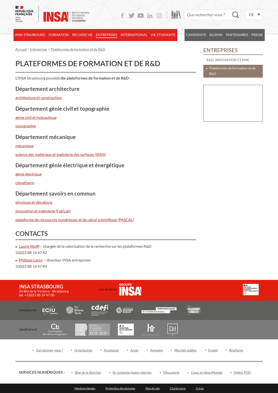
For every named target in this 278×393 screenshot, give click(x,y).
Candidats (196, 35)
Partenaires (237, 35)
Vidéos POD (242, 372)
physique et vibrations (33, 202)
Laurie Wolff (29, 246)
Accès (134, 350)
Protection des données (120, 388)
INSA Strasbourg (30, 35)
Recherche (82, 35)
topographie (25, 126)
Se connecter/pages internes (132, 372)
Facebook (122, 15)
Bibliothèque (176, 15)
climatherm (24, 182)
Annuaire (156, 350)
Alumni (215, 35)
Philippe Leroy (31, 260)
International (134, 35)
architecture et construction (38, 97)
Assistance (111, 350)
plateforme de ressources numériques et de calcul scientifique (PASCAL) (74, 219)
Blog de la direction (88, 372)
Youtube (141, 15)
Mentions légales (84, 388)
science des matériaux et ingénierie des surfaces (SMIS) (60, 154)
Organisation (83, 350)
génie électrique (28, 174)
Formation (59, 35)
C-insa (200, 388)
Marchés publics (185, 350)
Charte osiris (178, 388)
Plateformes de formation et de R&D (232, 70)
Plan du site (152, 388)
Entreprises (106, 35)
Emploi (213, 350)
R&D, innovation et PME (228, 60)
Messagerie (171, 372)
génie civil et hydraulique (36, 117)
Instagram (159, 15)
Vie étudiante (163, 35)
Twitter (131, 15)
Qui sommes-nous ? (49, 350)
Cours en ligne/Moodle (206, 372)
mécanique (24, 145)
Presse (257, 35)
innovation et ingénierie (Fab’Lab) (43, 211)
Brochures (236, 350)
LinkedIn (150, 15)
